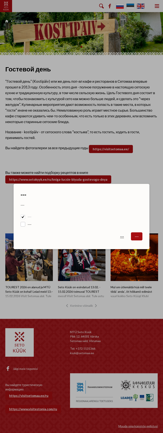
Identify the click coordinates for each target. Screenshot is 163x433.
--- (29, 217)
